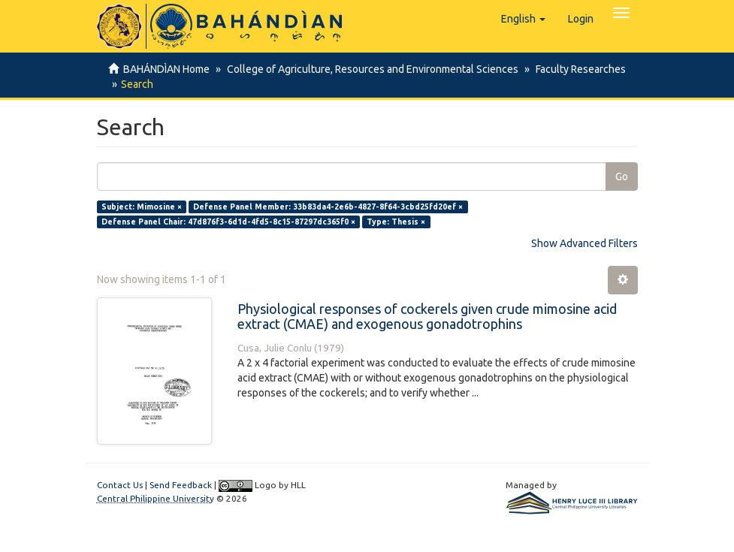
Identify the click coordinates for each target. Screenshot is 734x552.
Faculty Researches (576, 69)
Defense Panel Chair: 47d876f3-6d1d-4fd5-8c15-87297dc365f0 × (228, 221)
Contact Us (120, 485)
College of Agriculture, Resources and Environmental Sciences (370, 69)
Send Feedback (181, 485)
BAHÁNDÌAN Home (166, 69)
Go (621, 176)
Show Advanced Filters (584, 243)
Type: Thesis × (396, 221)
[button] (523, 19)
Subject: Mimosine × (141, 206)
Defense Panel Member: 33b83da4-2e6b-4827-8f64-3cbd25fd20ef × (328, 206)
